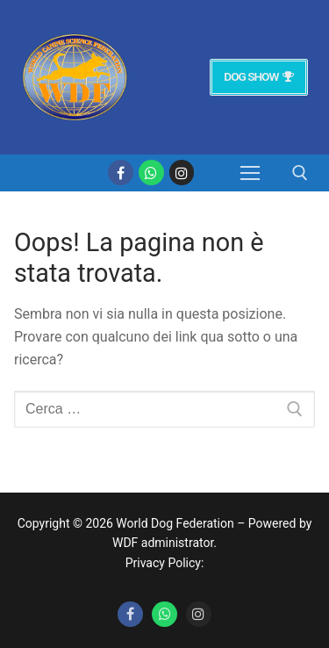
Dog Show (258, 76)
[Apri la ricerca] (300, 173)
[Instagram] (182, 172)
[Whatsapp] (164, 614)
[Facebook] (120, 172)
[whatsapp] (151, 172)
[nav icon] (250, 173)
